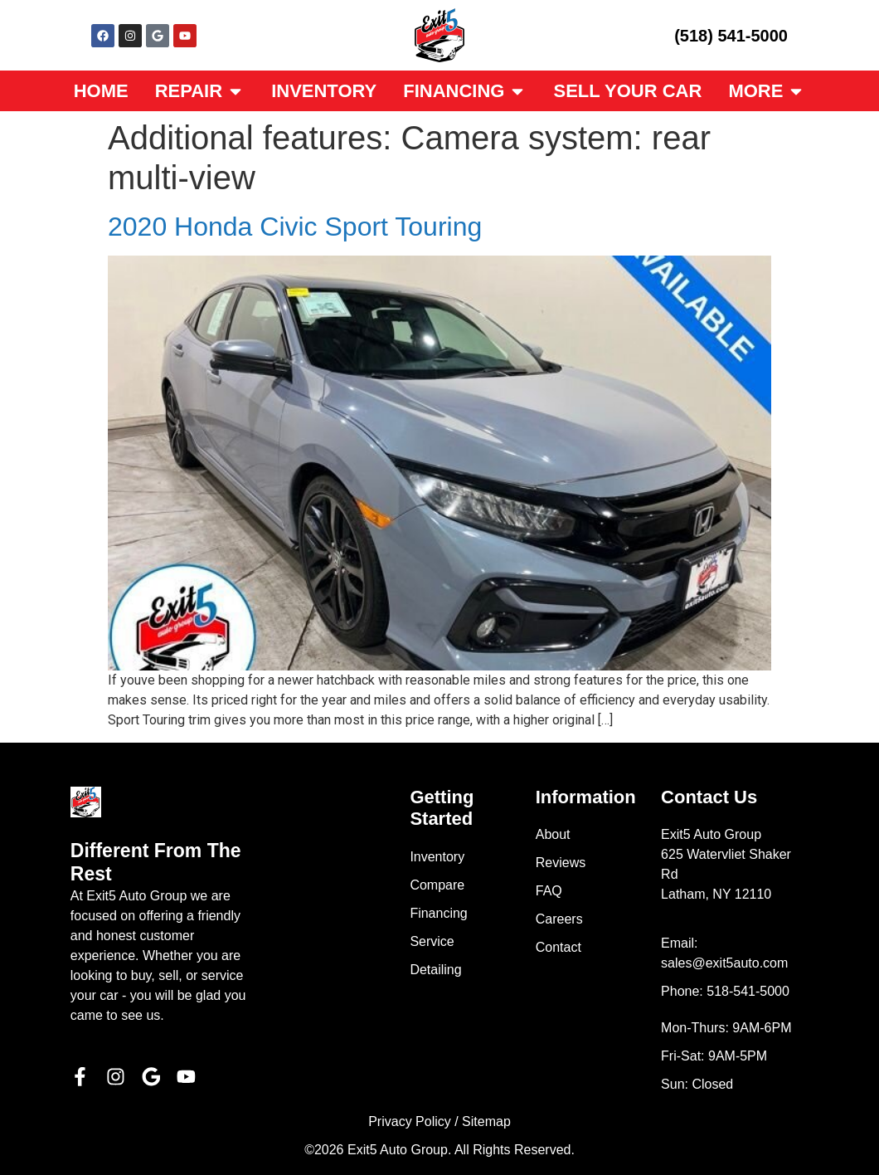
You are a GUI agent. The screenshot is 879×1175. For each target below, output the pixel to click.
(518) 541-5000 (731, 36)
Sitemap (486, 1121)
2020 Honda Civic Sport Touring (295, 226)
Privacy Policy (409, 1121)
